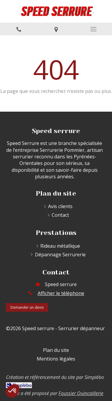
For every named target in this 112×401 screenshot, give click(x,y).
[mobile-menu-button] (93, 29)
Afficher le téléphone (61, 293)
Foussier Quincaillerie (81, 393)
